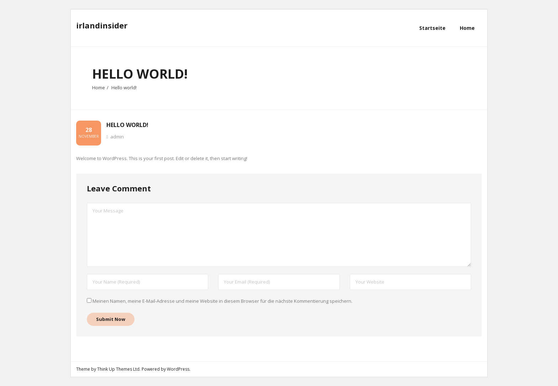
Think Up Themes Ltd (118, 369)
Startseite (432, 28)
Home (98, 87)
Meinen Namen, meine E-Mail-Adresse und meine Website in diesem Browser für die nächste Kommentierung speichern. (222, 301)
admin (117, 137)
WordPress (178, 369)
